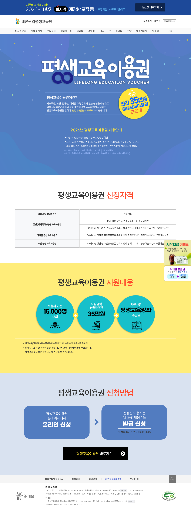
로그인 (157, 21)
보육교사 (51, 31)
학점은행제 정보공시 (54, 479)
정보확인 (123, 490)
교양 (129, 31)
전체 (170, 31)
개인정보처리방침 (113, 479)
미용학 (118, 31)
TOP (172, 479)
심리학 (80, 31)
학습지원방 (141, 31)
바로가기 (94, 453)
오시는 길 (134, 479)
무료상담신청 (169, 21)
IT (109, 31)
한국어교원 (20, 31)
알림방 (155, 31)
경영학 (91, 31)
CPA (102, 31)
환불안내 (76, 479)
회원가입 (147, 21)
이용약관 (93, 479)
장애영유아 (66, 31)
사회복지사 (36, 31)
